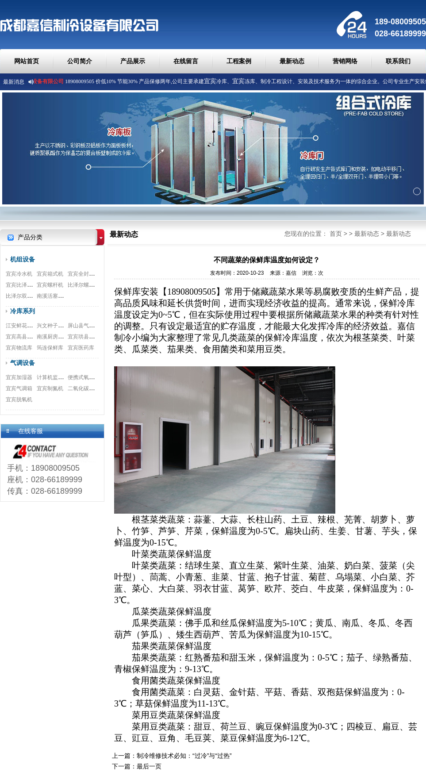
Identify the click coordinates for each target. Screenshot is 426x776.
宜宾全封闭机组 (86, 274)
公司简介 (79, 61)
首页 (336, 233)
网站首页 (26, 61)
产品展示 (132, 61)
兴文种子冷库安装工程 (63, 326)
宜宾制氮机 (50, 388)
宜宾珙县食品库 (86, 337)
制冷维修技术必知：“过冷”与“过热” (184, 755)
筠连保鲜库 (50, 348)
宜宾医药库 (81, 348)
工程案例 (238, 61)
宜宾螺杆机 (50, 285)
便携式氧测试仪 (86, 377)
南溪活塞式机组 (55, 296)
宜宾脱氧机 (19, 399)
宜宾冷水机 (19, 274)
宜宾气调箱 (19, 388)
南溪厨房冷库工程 (58, 337)
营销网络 (345, 61)
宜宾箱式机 (50, 274)
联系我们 (398, 61)
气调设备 (22, 362)
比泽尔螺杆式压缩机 (91, 285)
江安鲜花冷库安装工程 (32, 326)
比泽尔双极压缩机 (27, 296)
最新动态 (292, 61)
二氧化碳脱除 (84, 388)
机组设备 (22, 259)
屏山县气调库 (84, 326)
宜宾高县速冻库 (24, 337)
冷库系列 (22, 311)
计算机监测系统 (55, 377)
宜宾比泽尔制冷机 (27, 285)
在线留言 (185, 61)
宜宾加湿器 (19, 377)
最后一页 (149, 766)
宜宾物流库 (19, 348)
